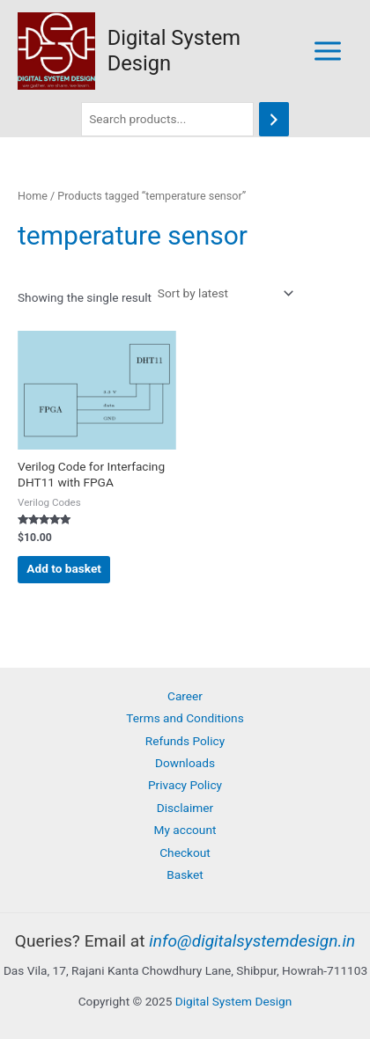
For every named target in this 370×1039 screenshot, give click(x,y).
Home (33, 195)
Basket (185, 874)
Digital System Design (233, 1001)
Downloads (185, 763)
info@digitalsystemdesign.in (252, 941)
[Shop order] (224, 294)
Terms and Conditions (184, 718)
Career (185, 696)
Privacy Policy (185, 785)
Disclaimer (185, 808)
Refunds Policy (185, 741)
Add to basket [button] (63, 568)
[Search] (274, 119)
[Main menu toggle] (328, 50)
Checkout (185, 852)
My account (185, 830)
